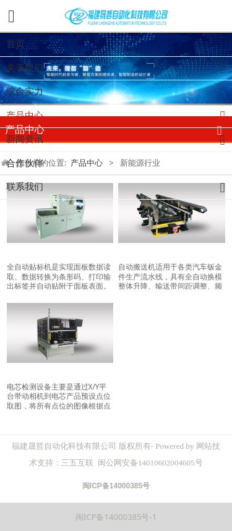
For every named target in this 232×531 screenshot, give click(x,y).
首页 (15, 44)
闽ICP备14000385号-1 (116, 516)
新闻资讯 (119, 140)
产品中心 (119, 116)
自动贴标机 (28, 254)
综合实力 (24, 91)
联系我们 (119, 188)
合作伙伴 (24, 163)
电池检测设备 (33, 374)
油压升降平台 (144, 254)
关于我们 (119, 69)
